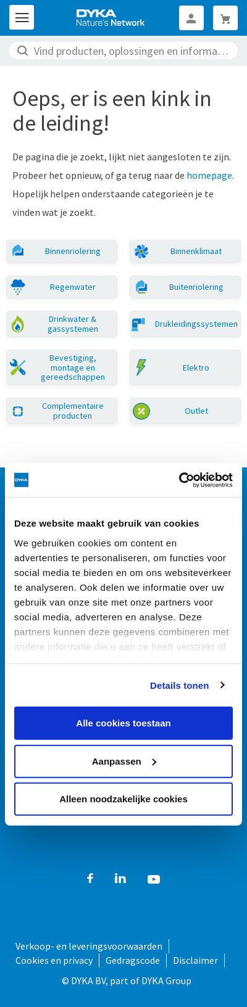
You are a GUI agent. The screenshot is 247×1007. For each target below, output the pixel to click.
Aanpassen (124, 760)
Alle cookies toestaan (123, 723)
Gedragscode (133, 960)
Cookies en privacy (54, 960)
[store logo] (111, 18)
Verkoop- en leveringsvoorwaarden (88, 946)
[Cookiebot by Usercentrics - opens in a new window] (179, 480)
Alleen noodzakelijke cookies (123, 799)
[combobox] (123, 50)
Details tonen (179, 685)
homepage (209, 175)
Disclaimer (195, 960)
